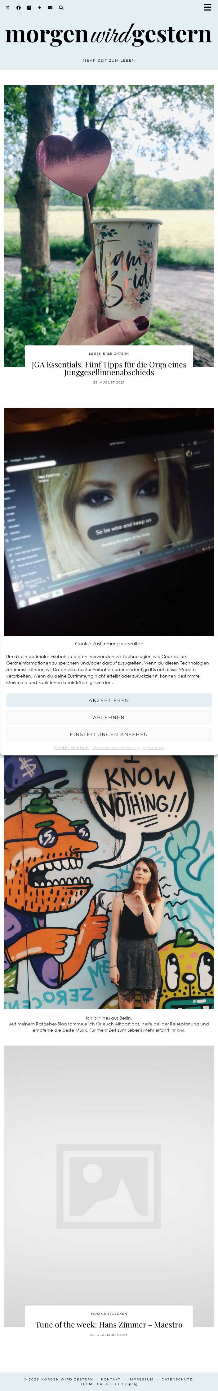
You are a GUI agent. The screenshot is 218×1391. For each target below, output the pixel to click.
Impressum (153, 747)
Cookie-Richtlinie (72, 747)
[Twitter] (8, 8)
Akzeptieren (109, 700)
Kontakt (111, 1379)
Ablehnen (109, 717)
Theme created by (109, 1384)
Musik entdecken (109, 1314)
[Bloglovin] (40, 8)
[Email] (50, 8)
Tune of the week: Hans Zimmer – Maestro (109, 1324)
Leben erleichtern (109, 354)
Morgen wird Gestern (67, 1379)
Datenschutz (177, 1379)
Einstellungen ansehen (109, 734)
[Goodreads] (29, 8)
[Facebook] (18, 8)
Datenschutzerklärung (116, 747)
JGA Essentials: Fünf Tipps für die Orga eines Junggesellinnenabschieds (109, 368)
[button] (209, 8)
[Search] (61, 8)
